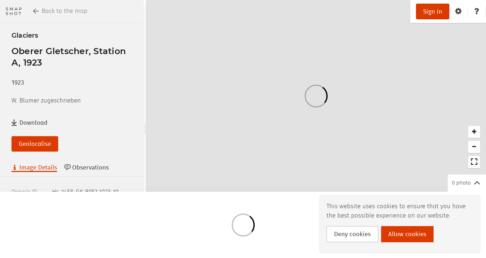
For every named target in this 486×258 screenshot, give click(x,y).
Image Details (34, 167)
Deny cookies (352, 234)
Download (29, 123)
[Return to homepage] (14, 11)
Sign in (432, 12)
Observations (86, 167)
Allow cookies (407, 234)
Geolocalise (35, 144)
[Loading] (316, 96)
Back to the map (60, 11)
